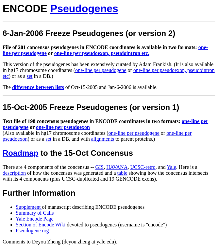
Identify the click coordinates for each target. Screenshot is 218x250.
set (30, 76)
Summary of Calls (35, 213)
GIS (99, 167)
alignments (102, 139)
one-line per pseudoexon (63, 127)
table (122, 173)
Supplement (29, 207)
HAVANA (116, 167)
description (14, 173)
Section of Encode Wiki (40, 224)
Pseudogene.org (32, 230)
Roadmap (20, 153)
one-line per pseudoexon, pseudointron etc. (101, 53)
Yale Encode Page (35, 219)
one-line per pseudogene (100, 70)
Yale (171, 167)
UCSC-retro (142, 167)
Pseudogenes (84, 8)
